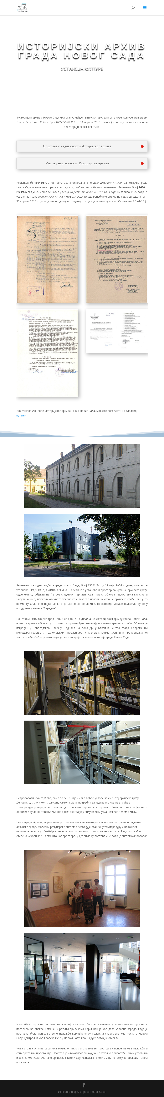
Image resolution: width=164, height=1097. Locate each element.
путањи (21, 415)
